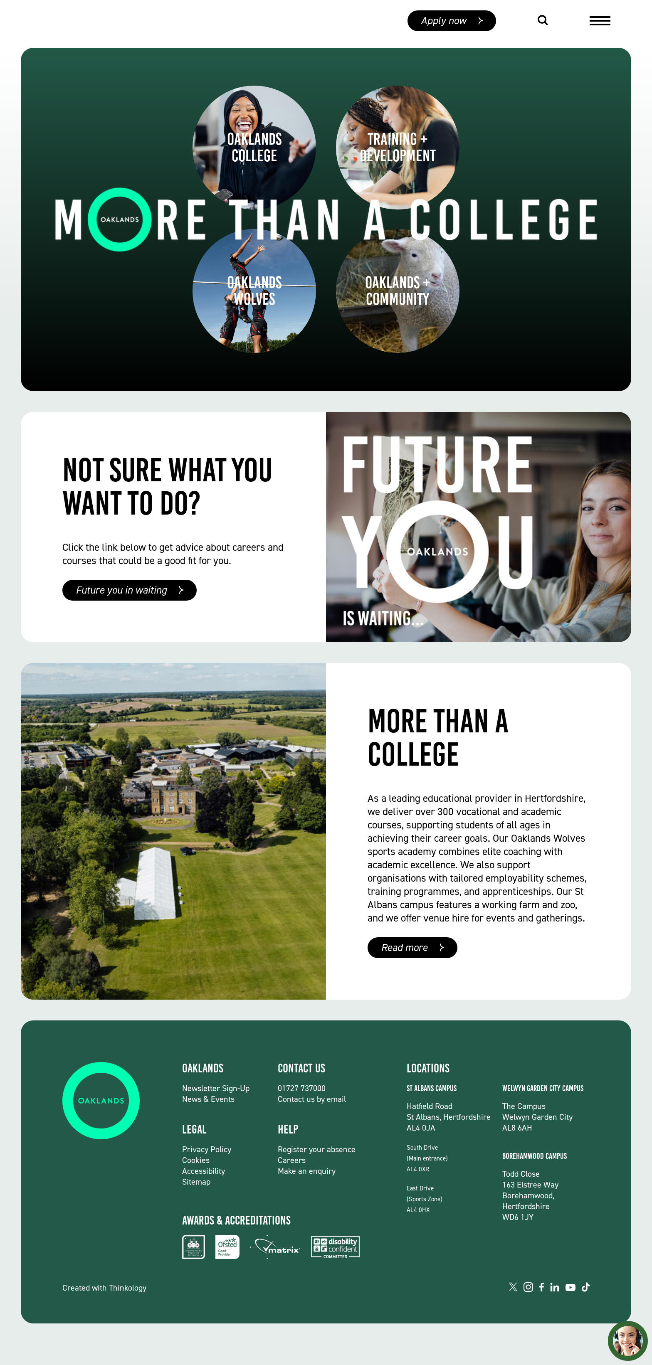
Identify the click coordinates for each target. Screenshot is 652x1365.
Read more (404, 947)
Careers (292, 1160)
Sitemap (196, 1181)
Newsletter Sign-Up (215, 1088)
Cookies (196, 1160)
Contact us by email (312, 1099)
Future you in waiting (121, 590)
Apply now (443, 24)
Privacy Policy (206, 1149)
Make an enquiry (307, 1170)
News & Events (208, 1099)
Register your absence (317, 1149)
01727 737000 (302, 1088)
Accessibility (203, 1170)
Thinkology (127, 1287)
